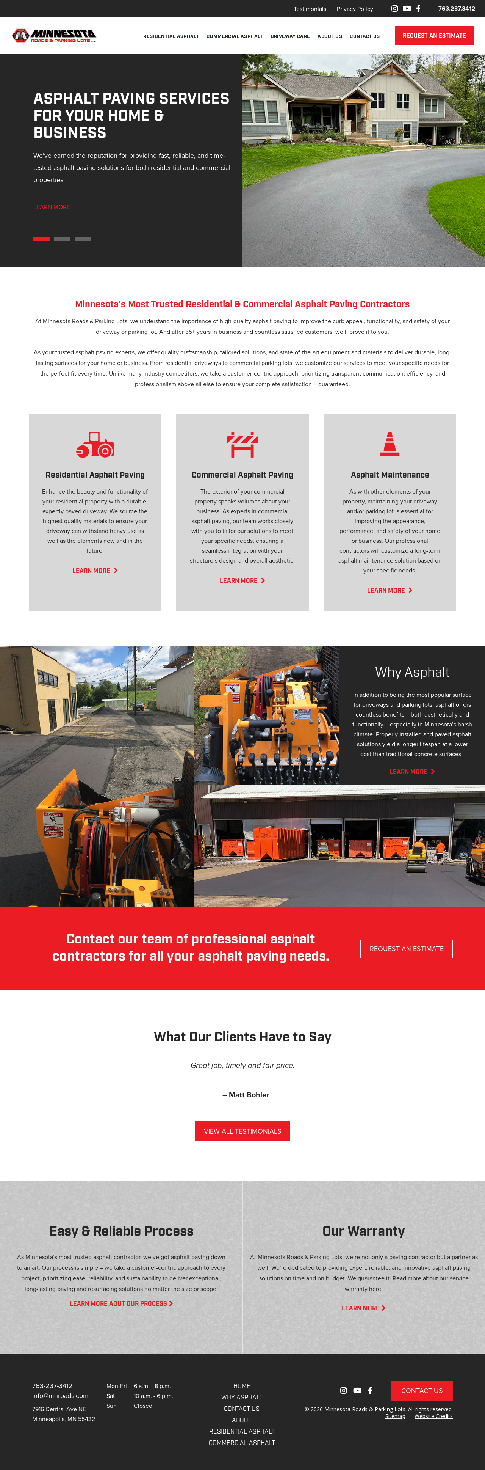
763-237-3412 (52, 1385)
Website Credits (434, 1416)
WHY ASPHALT (242, 1398)
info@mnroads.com (60, 1395)
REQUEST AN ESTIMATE (434, 36)
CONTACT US (242, 1409)
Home (241, 1387)
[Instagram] (394, 8)
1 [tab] (41, 239)
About (242, 1421)
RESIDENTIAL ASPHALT (242, 1432)
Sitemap (395, 1416)
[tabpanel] (242, 160)
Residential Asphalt (171, 36)
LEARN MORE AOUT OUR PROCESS (121, 1304)
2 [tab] (62, 239)
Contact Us (365, 36)
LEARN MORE (51, 207)
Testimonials (310, 9)
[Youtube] (407, 8)
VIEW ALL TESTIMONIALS (243, 1131)
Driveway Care (290, 36)
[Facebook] (418, 8)
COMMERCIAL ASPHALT (242, 1443)
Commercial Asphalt (235, 36)
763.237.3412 (457, 9)
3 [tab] (83, 239)
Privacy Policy (355, 9)
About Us (330, 36)
